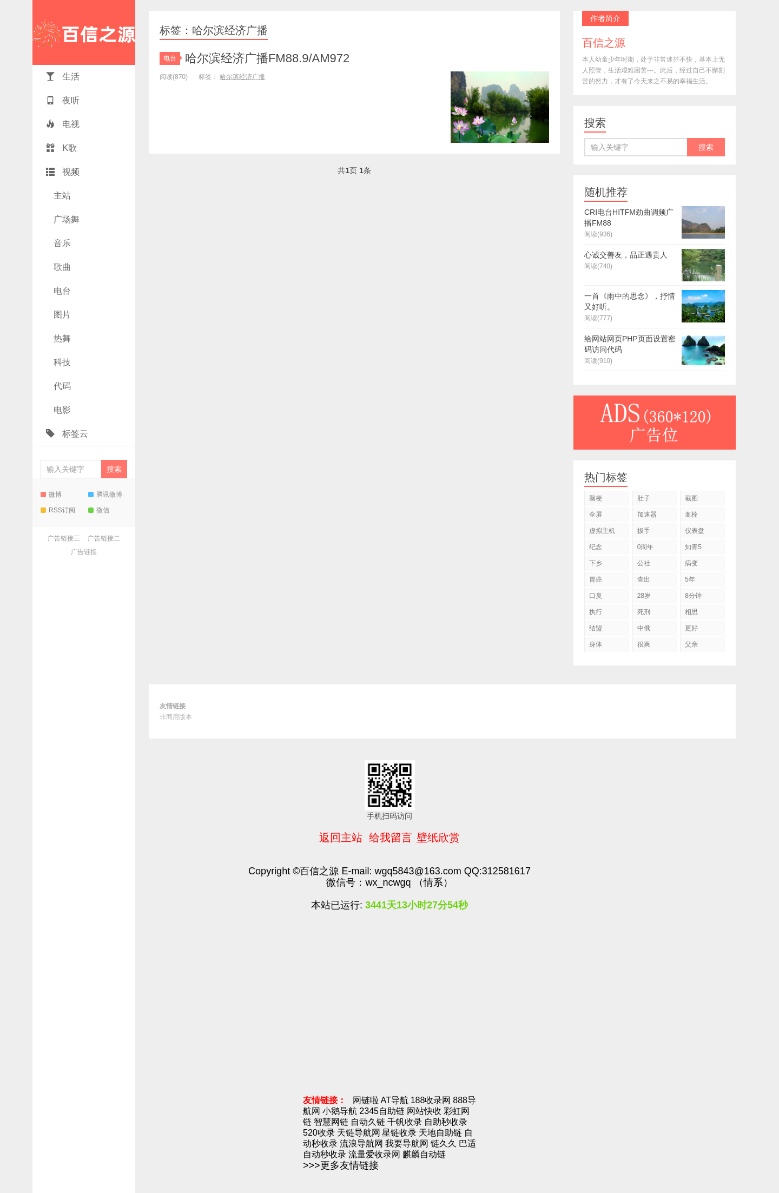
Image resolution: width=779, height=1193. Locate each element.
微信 (98, 510)
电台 (61, 290)
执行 (595, 612)
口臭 (595, 595)
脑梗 (595, 498)
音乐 (61, 243)
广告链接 (84, 552)
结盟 (595, 628)
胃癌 (595, 579)
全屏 (595, 514)
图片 (61, 314)
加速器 (647, 514)
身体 (595, 644)
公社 (643, 563)
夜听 (63, 100)
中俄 (643, 628)
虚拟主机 (602, 531)
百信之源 (83, 32)
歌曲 (61, 267)
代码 (61, 386)
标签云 (67, 433)
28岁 (644, 595)
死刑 (643, 612)
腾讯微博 (105, 494)
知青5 (693, 547)
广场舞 (65, 219)
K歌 (61, 148)
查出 (643, 579)
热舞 (61, 338)
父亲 (691, 644)
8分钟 (693, 595)
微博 (51, 494)
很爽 (643, 644)
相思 (691, 612)
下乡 (595, 563)
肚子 (643, 498)
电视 (63, 124)
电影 (61, 409)
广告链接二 (104, 538)
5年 (690, 579)
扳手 (643, 531)
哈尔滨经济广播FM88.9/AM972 (267, 58)
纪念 (595, 547)
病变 (691, 563)
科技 (61, 362)
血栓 (691, 514)
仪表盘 (694, 531)
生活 (63, 76)
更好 (691, 628)
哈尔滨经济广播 (242, 77)
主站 (61, 195)
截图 (691, 498)
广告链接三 (64, 538)
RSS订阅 (58, 510)
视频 (63, 171)
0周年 (645, 547)
